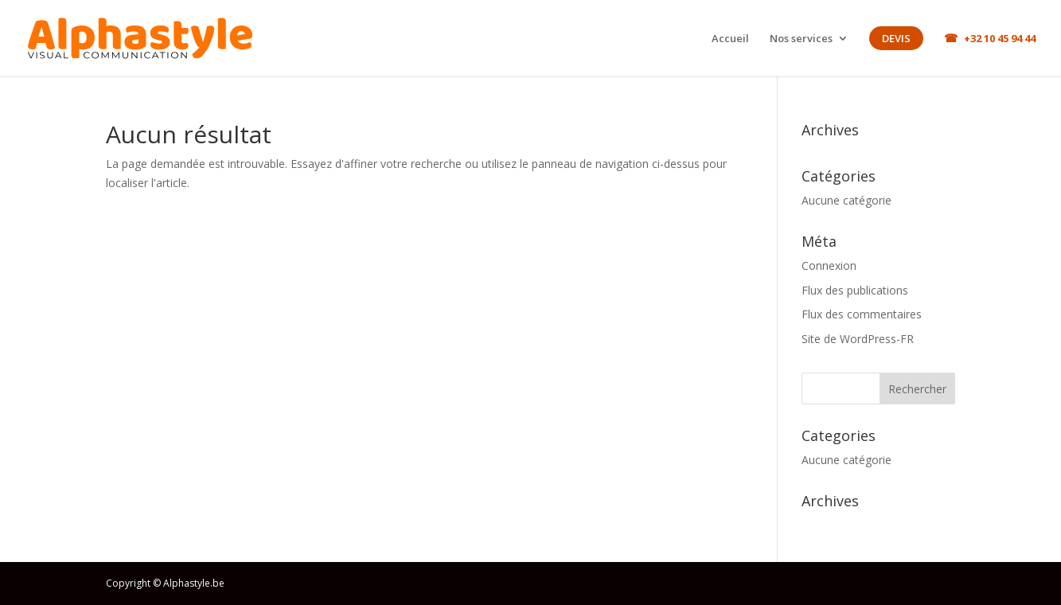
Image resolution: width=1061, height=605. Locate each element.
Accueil (730, 38)
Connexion (829, 265)
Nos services (801, 39)
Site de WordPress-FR (858, 338)
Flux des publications (855, 290)
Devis (896, 38)
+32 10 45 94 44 (1000, 38)
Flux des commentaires (862, 314)
